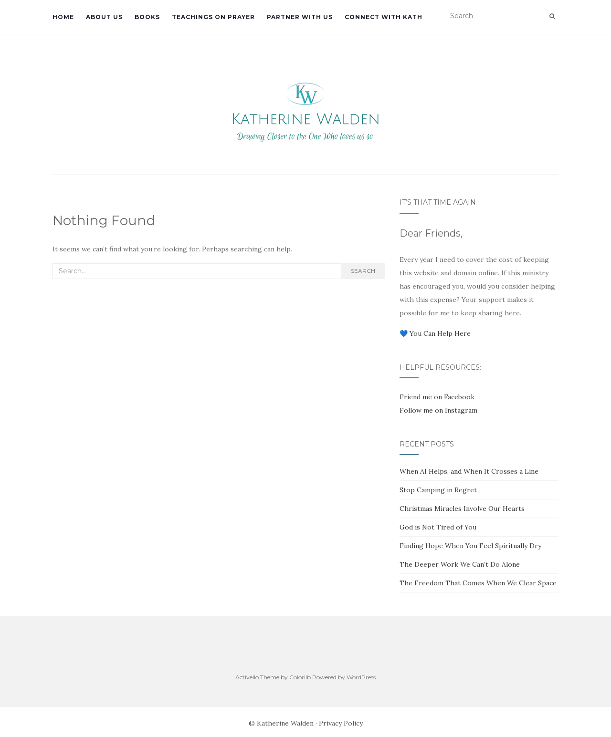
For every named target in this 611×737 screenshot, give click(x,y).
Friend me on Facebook (437, 397)
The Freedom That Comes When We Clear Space (478, 583)
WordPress (361, 677)
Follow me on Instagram (438, 410)
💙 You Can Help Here (435, 333)
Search (363, 270)
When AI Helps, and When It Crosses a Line (469, 471)
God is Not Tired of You (438, 527)
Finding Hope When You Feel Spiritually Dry (470, 545)
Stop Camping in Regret (438, 490)
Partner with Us (300, 17)
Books (147, 17)
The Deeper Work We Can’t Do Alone (460, 564)
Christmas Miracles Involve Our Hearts (462, 508)
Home (63, 17)
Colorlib (300, 677)
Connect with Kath (383, 17)
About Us (104, 17)
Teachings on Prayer (213, 17)
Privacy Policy (341, 723)
